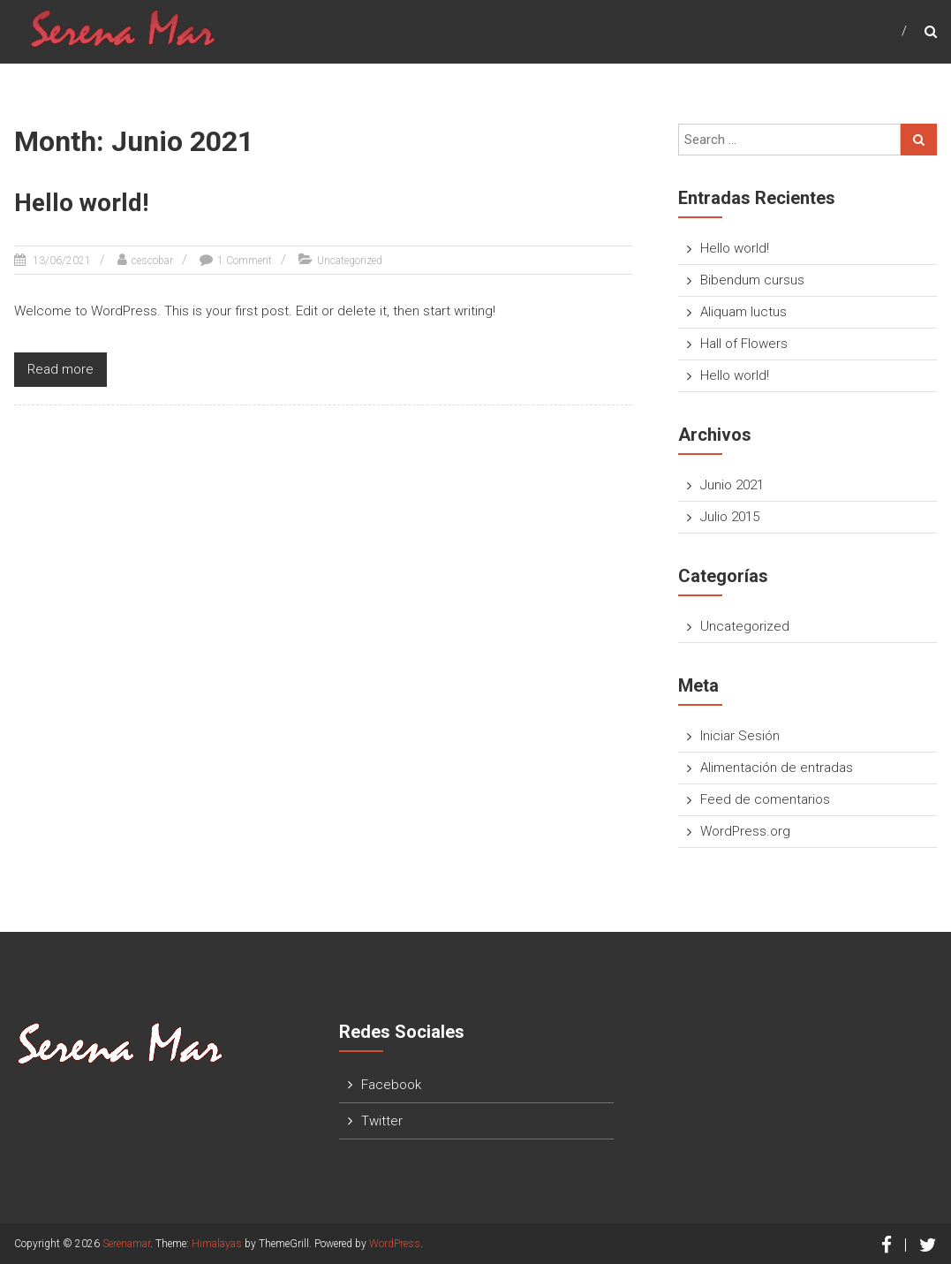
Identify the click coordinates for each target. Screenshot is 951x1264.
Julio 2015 (729, 517)
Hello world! (81, 202)
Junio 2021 (732, 485)
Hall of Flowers (744, 344)
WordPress (394, 1244)
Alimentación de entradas (776, 768)
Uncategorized (349, 260)
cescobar (152, 260)
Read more (60, 369)
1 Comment (244, 260)
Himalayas (217, 1244)
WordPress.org (745, 831)
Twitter (382, 1121)
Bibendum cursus (752, 280)
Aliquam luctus (743, 312)
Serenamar (126, 1244)
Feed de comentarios (765, 799)
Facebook (391, 1085)
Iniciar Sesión (740, 736)
